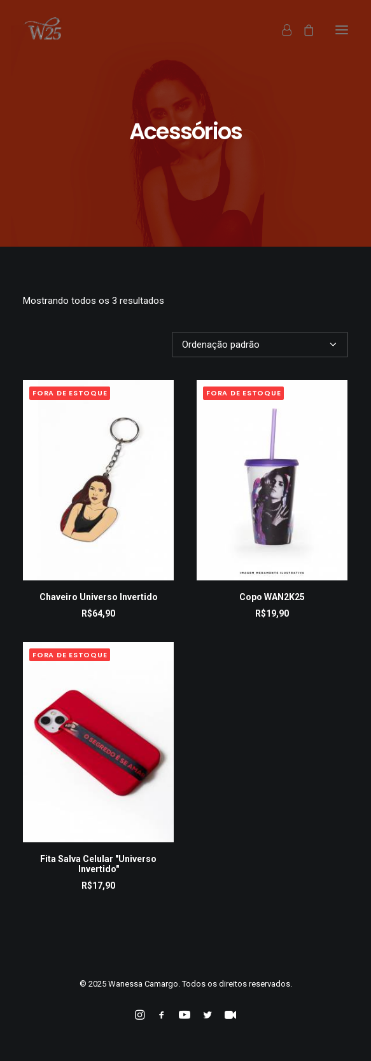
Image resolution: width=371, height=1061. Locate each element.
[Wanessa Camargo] (46, 30)
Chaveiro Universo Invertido (98, 597)
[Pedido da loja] (260, 344)
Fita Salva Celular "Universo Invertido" (98, 864)
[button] (341, 30)
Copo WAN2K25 (272, 597)
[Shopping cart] (302, 30)
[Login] (280, 30)
